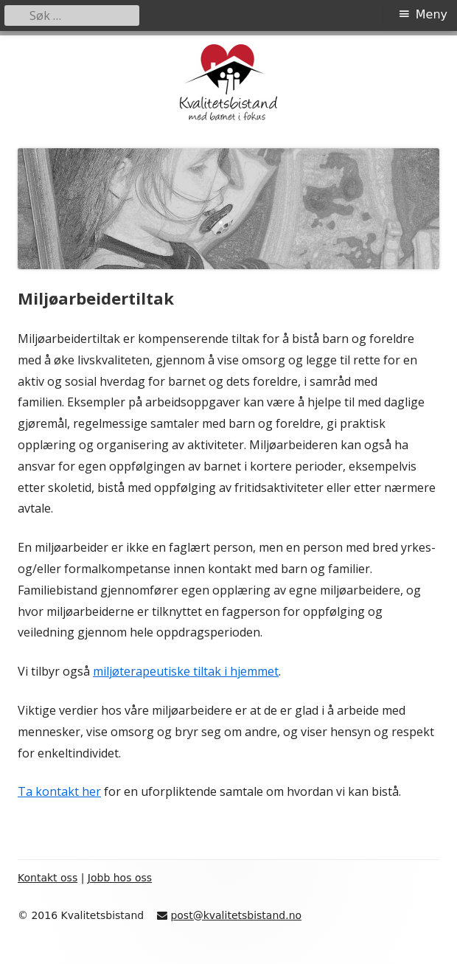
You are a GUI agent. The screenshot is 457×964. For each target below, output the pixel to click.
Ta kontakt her (59, 791)
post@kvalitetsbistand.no (235, 915)
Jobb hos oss (120, 878)
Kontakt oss (47, 878)
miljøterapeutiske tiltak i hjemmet (186, 671)
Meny (431, 14)
